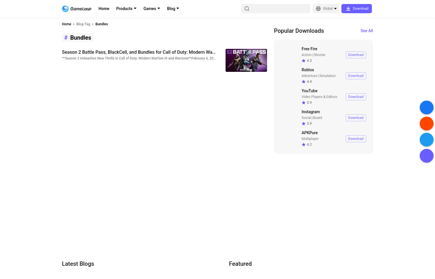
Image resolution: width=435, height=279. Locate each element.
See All (367, 30)
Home (104, 8)
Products (124, 8)
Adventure (309, 76)
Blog (171, 8)
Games (149, 8)
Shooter (319, 55)
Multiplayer (310, 139)
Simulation (327, 76)
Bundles (101, 24)
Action (306, 55)
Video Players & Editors (319, 97)
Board (317, 118)
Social (306, 118)
